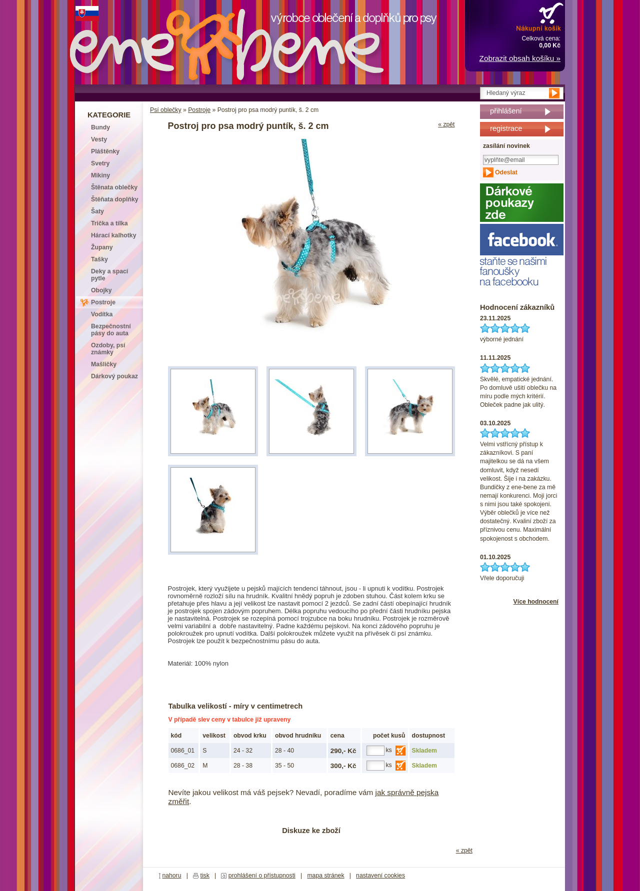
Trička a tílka (109, 223)
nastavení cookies (380, 875)
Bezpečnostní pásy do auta (111, 330)
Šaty (97, 211)
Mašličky (103, 364)
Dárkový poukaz (114, 376)
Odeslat (506, 172)
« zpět (446, 124)
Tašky (99, 259)
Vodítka (101, 314)
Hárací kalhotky (113, 235)
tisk (205, 875)
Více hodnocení (536, 601)
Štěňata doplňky (114, 199)
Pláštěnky (105, 151)
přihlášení (506, 111)
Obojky (101, 290)
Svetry (100, 163)
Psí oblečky (166, 109)
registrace (506, 128)
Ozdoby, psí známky (108, 349)
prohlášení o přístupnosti (262, 875)
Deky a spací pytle (109, 275)
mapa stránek (325, 875)
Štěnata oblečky (114, 187)
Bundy (100, 127)
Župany (102, 247)
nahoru (171, 875)
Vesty (99, 139)
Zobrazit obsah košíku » (520, 58)
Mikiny (100, 175)
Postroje (199, 109)
